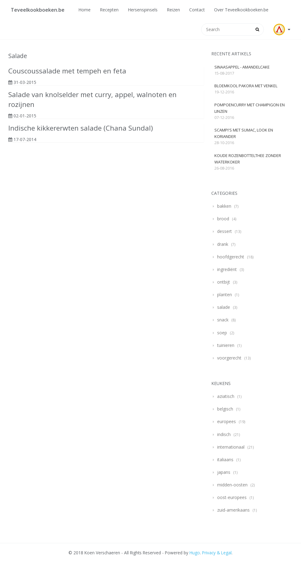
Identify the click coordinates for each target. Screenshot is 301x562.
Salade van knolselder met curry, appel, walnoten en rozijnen (92, 99)
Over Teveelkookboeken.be (241, 10)
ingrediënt (227, 269)
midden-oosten (232, 485)
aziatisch (226, 396)
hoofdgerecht (230, 257)
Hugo (195, 553)
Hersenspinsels (143, 10)
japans (224, 472)
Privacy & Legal (217, 553)
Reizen (173, 10)
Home (84, 10)
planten (224, 294)
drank (222, 244)
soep (222, 333)
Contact (197, 10)
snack (223, 320)
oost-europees (232, 497)
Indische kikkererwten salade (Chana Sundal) (80, 128)
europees (226, 421)
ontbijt (223, 282)
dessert (224, 231)
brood (223, 219)
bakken (224, 206)
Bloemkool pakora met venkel (245, 85)
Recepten (109, 10)
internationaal (231, 447)
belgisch (225, 409)
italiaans (225, 459)
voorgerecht (229, 358)
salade (223, 307)
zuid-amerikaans (233, 510)
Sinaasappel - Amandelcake (242, 67)
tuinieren (226, 345)
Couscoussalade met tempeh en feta (67, 71)
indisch (224, 434)
